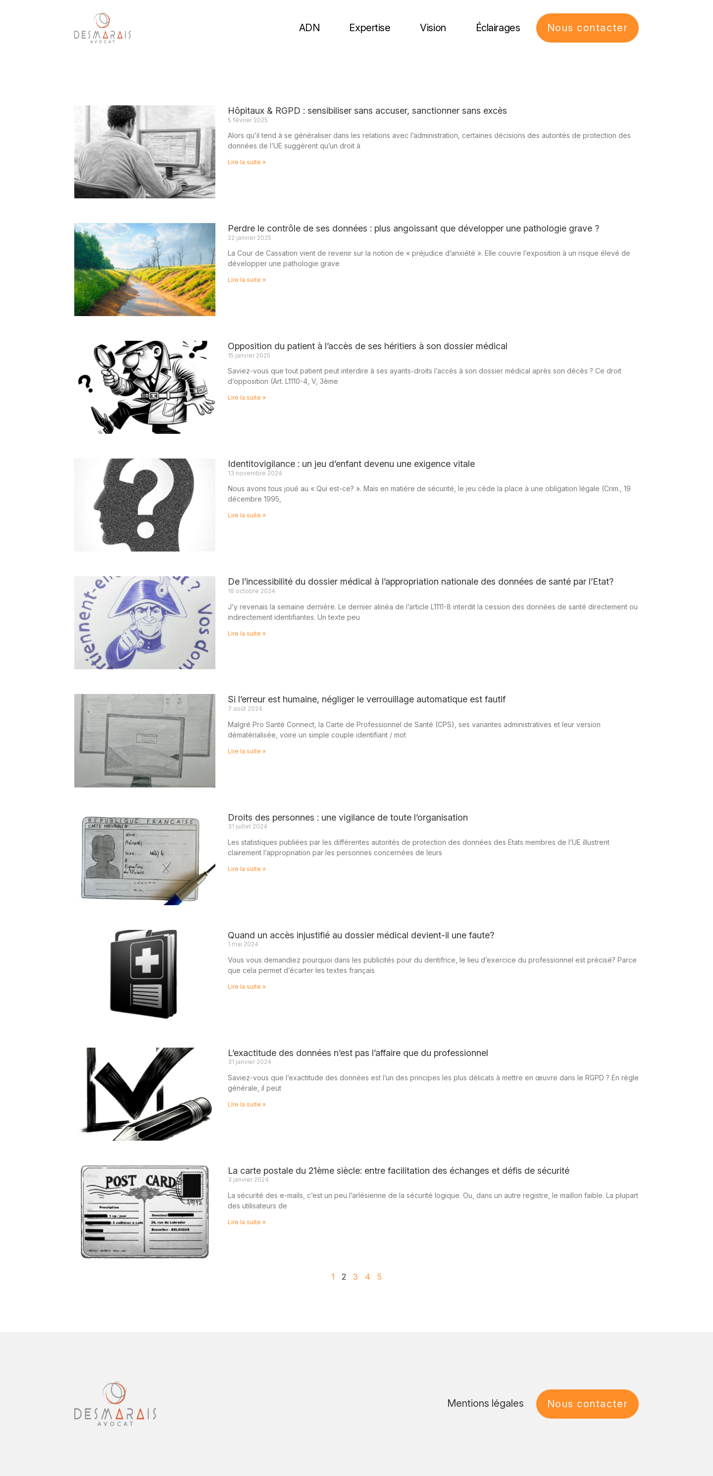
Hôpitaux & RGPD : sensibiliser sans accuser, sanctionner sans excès (367, 110)
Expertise (369, 28)
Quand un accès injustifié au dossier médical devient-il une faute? (361, 935)
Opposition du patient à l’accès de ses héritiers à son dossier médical (368, 346)
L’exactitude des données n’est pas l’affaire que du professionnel (358, 1053)
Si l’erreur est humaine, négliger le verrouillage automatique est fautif (367, 699)
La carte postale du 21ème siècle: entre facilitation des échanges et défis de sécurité (398, 1170)
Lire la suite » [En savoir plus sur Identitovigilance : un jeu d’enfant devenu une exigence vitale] (247, 515)
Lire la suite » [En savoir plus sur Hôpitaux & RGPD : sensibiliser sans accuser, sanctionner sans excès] (247, 162)
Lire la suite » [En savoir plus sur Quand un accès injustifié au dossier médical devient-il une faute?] (247, 986)
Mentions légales (485, 1403)
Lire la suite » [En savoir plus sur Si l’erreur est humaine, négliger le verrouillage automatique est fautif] (247, 751)
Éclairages (498, 28)
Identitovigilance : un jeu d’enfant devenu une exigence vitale (351, 464)
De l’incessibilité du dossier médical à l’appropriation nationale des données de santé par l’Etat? (420, 581)
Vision (433, 28)
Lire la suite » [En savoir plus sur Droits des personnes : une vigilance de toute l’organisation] (247, 869)
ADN (309, 28)
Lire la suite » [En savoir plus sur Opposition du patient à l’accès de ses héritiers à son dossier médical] (247, 397)
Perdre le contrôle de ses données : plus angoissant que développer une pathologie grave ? (413, 228)
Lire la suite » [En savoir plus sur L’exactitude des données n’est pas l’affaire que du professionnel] (247, 1104)
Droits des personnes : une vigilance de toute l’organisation (348, 817)
